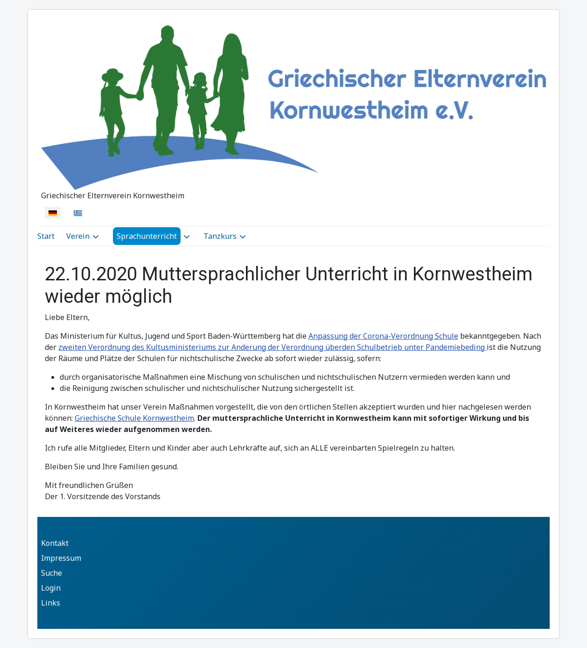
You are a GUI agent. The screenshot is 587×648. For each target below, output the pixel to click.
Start (46, 236)
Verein (78, 236)
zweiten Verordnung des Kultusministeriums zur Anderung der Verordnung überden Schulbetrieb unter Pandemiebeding (272, 347)
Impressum (61, 558)
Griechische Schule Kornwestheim (134, 418)
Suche (51, 573)
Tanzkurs (220, 236)
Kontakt (55, 543)
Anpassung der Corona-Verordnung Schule (383, 336)
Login (51, 588)
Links (50, 603)
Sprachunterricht (147, 236)
